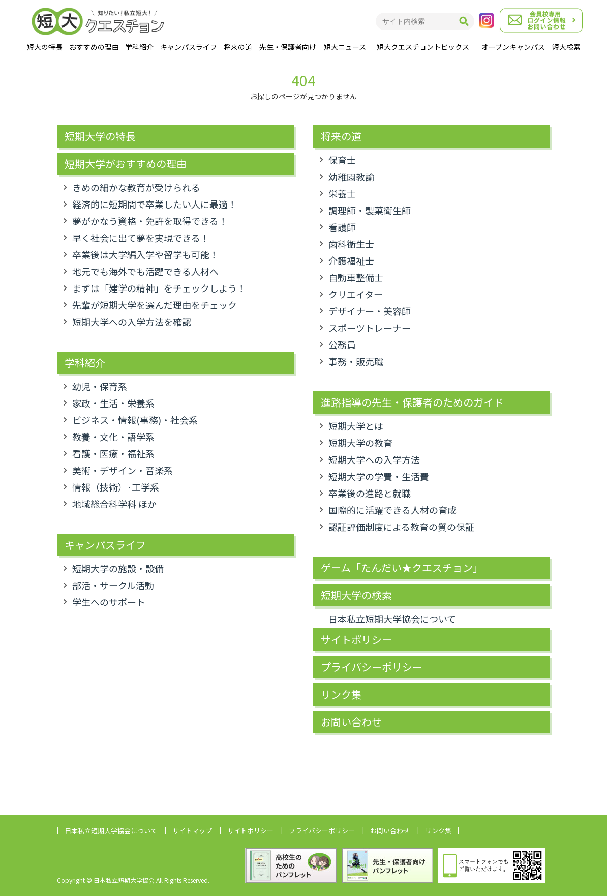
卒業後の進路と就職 (369, 493)
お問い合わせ (351, 722)
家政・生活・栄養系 (113, 403)
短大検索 (566, 47)
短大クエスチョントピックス (423, 47)
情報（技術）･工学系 (115, 487)
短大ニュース (345, 47)
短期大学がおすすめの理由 (126, 164)
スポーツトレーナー (369, 327)
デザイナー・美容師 (369, 310)
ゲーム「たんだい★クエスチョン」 (402, 568)
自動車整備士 (355, 277)
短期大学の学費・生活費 (378, 476)
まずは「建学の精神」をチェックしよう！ (159, 288)
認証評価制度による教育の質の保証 (401, 526)
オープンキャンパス (513, 47)
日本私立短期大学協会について (392, 618)
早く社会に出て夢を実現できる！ (140, 237)
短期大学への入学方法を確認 (131, 321)
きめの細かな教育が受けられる (136, 187)
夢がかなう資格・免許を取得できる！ (150, 220)
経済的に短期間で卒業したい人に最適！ (154, 204)
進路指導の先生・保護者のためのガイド (412, 402)
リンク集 (341, 694)
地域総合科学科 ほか (114, 503)
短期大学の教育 (360, 442)
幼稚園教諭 (351, 176)
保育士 (342, 159)
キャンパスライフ (188, 47)
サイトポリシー (356, 639)
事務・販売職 (355, 361)
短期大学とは (355, 425)
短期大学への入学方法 (374, 459)
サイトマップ (192, 830)
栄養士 (342, 193)
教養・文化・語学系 (113, 436)
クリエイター (355, 294)
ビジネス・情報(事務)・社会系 (135, 419)
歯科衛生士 (351, 243)
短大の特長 (45, 47)
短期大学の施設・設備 (118, 568)
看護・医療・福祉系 (113, 453)
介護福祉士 (351, 260)
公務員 (342, 344)
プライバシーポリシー (371, 667)
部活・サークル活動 (113, 585)
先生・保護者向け (287, 47)
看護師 (342, 227)
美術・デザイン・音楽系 (122, 470)
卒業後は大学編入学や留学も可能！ (145, 254)
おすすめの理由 (94, 47)
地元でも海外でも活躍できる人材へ (145, 271)
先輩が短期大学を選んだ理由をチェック (154, 304)
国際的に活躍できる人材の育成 (392, 509)
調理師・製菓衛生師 (369, 210)
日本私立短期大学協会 (111, 830)
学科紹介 (139, 47)
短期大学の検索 (356, 595)
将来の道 (238, 47)
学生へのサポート (108, 601)
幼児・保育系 (99, 386)
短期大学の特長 (100, 136)
